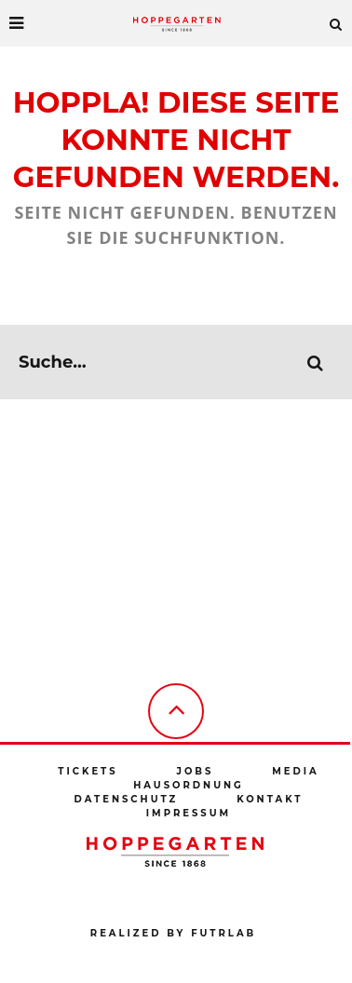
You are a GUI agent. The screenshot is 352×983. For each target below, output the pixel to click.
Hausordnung (188, 785)
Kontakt (270, 799)
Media (295, 771)
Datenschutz (126, 799)
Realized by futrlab (173, 933)
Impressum (188, 813)
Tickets (87, 771)
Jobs (194, 771)
